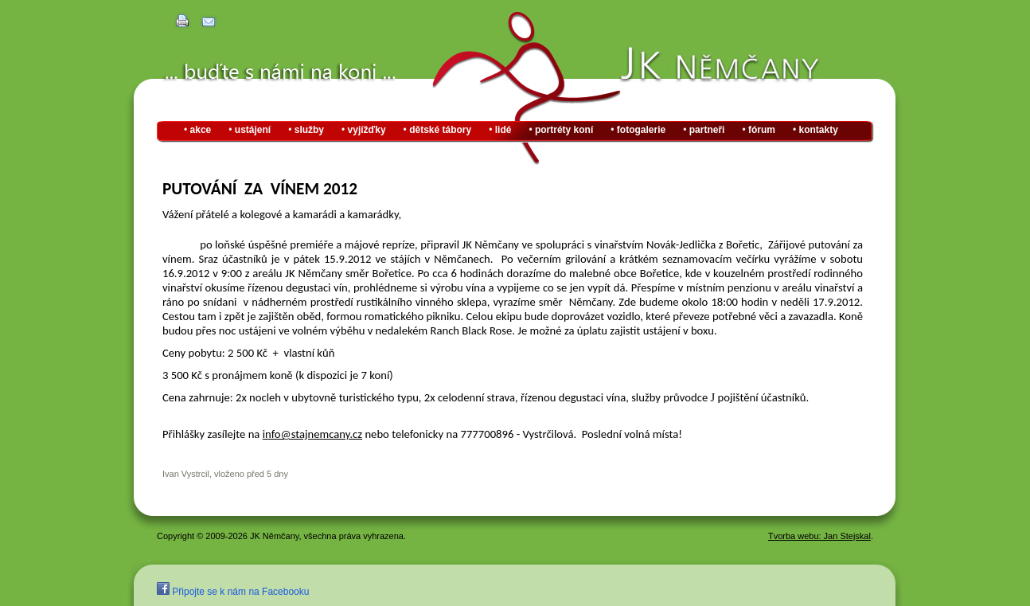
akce (201, 129)
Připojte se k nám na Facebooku (233, 591)
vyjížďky (367, 129)
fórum (761, 129)
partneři (707, 129)
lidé (503, 129)
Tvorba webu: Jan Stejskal (819, 536)
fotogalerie (641, 129)
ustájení (253, 129)
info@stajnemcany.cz (312, 434)
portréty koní (564, 129)
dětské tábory (440, 129)
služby (309, 129)
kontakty (818, 129)
